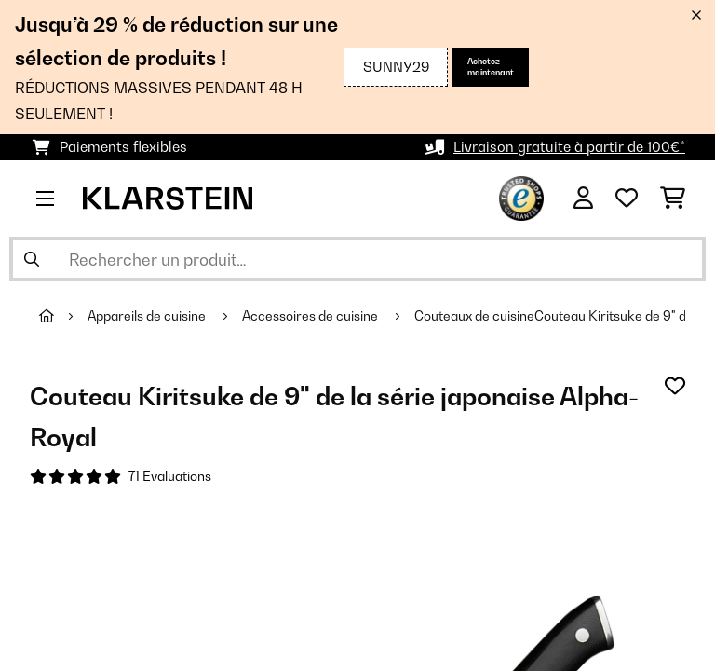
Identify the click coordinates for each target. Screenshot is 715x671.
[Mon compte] (583, 198)
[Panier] (672, 198)
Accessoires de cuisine (311, 315)
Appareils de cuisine (148, 315)
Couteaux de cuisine (474, 315)
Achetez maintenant (490, 66)
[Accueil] (63, 315)
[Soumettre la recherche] (31, 259)
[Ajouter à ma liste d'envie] (675, 386)
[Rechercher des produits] (357, 259)
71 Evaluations (169, 476)
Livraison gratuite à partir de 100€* (569, 147)
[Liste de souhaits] (626, 198)
